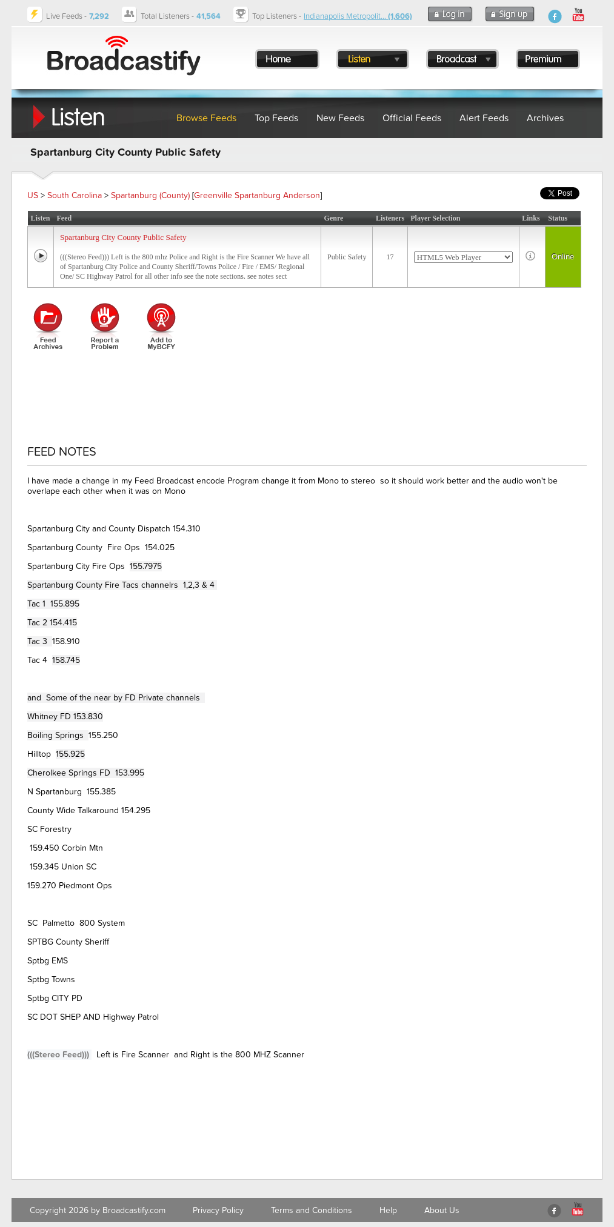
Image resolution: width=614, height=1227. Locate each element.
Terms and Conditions (311, 1210)
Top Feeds (276, 118)
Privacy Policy (218, 1210)
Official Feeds (411, 118)
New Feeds (340, 118)
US (32, 195)
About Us (441, 1210)
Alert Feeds (484, 118)
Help (388, 1210)
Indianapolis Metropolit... (358, 16)
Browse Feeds (206, 118)
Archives (545, 118)
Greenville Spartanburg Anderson (257, 195)
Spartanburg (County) (150, 195)
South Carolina (74, 195)
